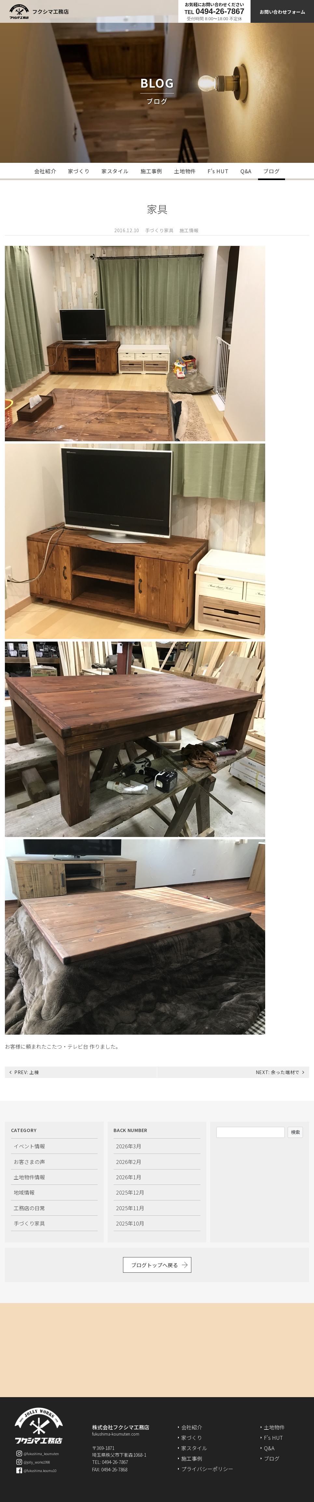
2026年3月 (128, 1146)
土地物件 (185, 171)
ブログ (271, 171)
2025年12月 (130, 1192)
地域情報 (24, 1192)
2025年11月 (130, 1208)
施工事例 (151, 171)
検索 (295, 1132)
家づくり (79, 171)
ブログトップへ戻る (154, 1265)
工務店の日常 (29, 1208)
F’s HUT (218, 171)
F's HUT (273, 1437)
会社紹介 (45, 171)
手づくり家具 (159, 230)
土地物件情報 (29, 1177)
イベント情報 (29, 1146)
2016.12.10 (126, 230)
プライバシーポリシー (207, 1469)
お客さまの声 (29, 1162)
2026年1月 (128, 1177)
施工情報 (189, 230)
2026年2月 (128, 1162)
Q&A (246, 171)
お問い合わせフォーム (282, 11)
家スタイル (115, 171)
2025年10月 (130, 1223)
